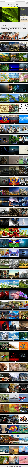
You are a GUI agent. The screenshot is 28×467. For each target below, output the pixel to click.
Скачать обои (22, 17)
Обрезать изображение (23, 15)
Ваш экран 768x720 (22, 8)
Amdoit (20, 466)
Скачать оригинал (22, 9)
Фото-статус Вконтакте (23, 10)
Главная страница (3, 2)
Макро (7, 2)
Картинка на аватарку (23, 14)
